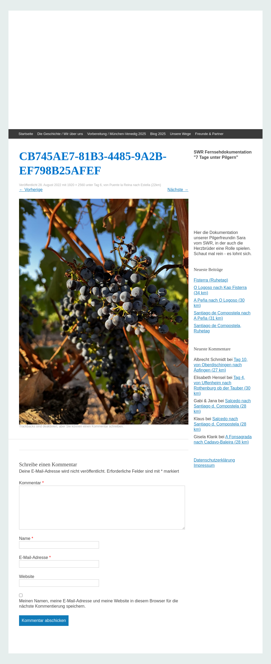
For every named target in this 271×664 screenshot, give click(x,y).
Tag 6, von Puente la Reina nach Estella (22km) (127, 185)
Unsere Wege (180, 134)
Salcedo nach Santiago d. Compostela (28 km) (222, 406)
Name (26, 538)
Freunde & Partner (209, 134)
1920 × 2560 (76, 185)
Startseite (26, 134)
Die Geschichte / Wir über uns (60, 134)
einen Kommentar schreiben (103, 426)
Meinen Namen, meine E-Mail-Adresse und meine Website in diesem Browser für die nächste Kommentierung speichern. (98, 603)
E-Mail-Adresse (35, 557)
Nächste (178, 189)
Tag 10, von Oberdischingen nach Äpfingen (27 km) (220, 364)
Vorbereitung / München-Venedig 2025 (116, 134)
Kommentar (31, 483)
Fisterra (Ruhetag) (211, 280)
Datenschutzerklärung (214, 460)
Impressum (204, 465)
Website (26, 576)
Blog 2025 (158, 134)
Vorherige (31, 189)
